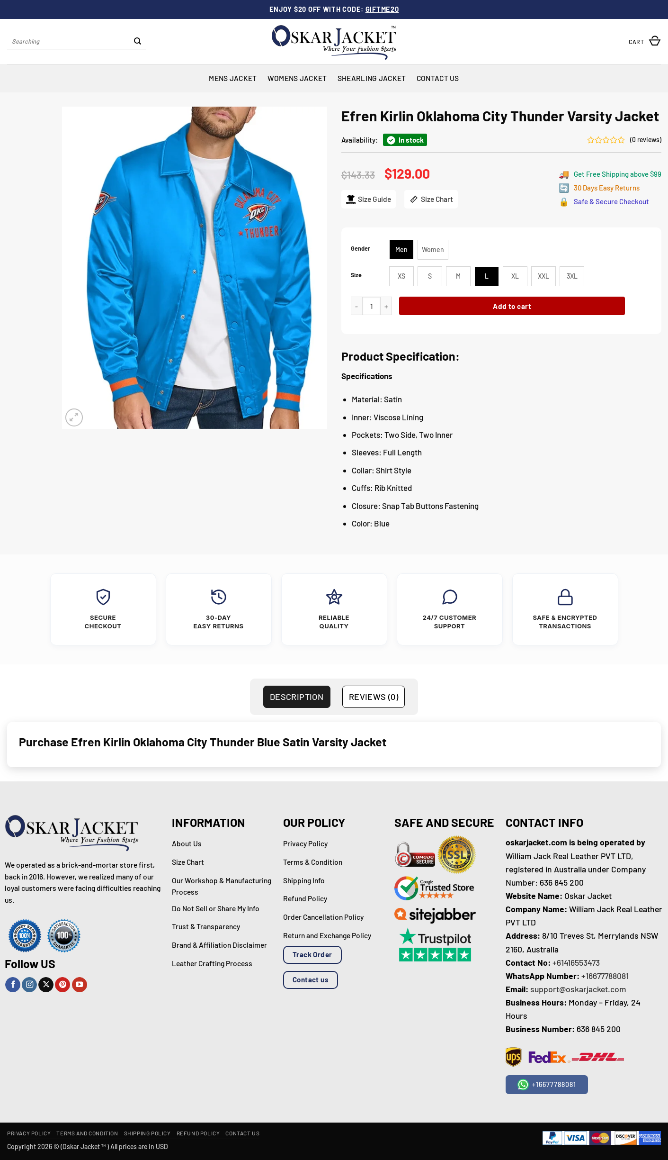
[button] (645, 41)
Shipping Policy (147, 1133)
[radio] (401, 249)
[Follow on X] (45, 985)
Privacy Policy (29, 1133)
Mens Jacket (233, 77)
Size (356, 275)
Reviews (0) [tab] (373, 696)
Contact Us (438, 77)
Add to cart (512, 306)
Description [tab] (296, 696)
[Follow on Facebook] (12, 985)
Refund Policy (198, 1133)
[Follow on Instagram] (29, 985)
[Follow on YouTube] (79, 985)
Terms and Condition (87, 1133)
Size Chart (431, 199)
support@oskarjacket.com (578, 989)
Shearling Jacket (372, 77)
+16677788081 (605, 975)
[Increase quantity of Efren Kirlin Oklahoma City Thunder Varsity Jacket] (386, 306)
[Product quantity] (371, 306)
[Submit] (138, 41)
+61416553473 (576, 962)
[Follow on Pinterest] (62, 985)
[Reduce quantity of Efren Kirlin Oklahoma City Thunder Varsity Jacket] (356, 306)
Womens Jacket (297, 77)
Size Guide (368, 199)
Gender (360, 248)
